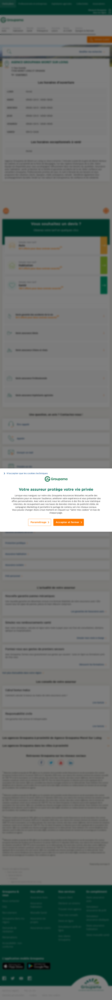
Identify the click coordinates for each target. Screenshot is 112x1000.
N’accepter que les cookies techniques (27, 473)
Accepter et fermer (67, 522)
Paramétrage (38, 522)
